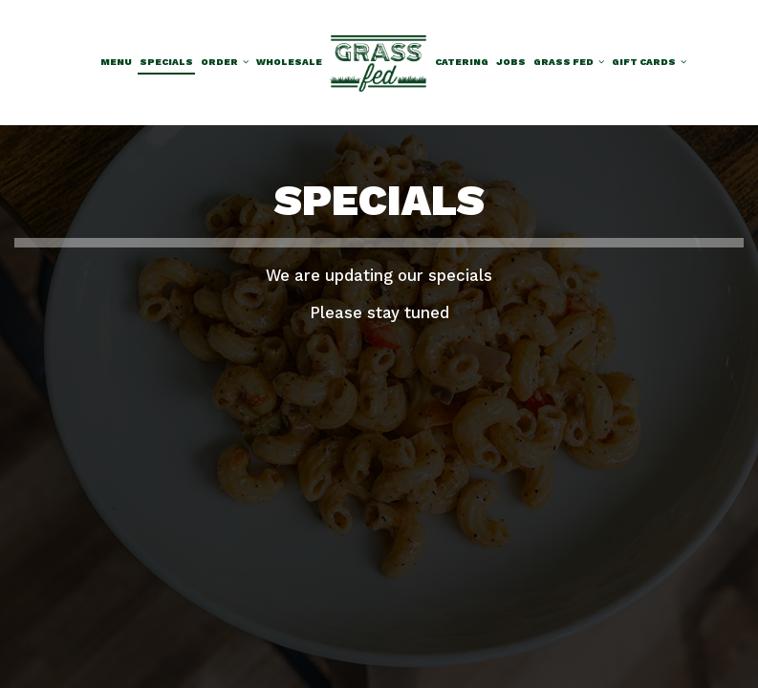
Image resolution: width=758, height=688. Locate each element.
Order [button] (225, 61)
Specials (166, 61)
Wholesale (289, 61)
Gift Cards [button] (649, 61)
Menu (116, 61)
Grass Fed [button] (568, 61)
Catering (461, 61)
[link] (378, 62)
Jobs (511, 61)
